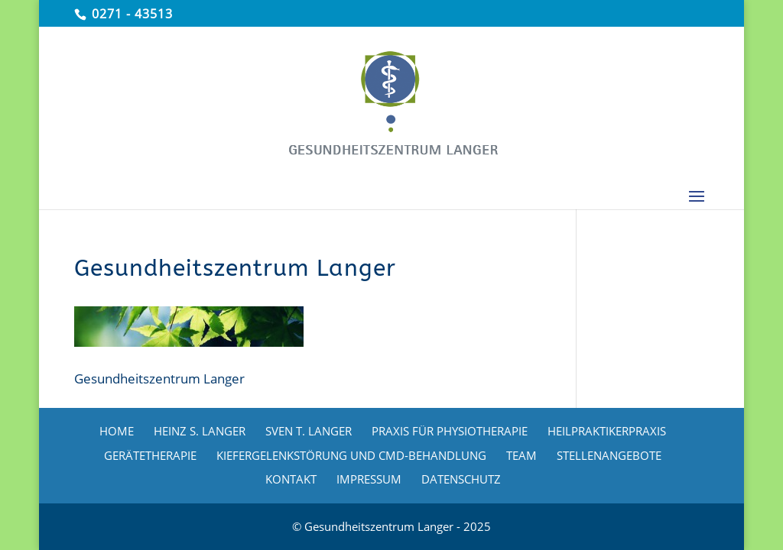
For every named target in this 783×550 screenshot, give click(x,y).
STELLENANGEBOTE (609, 455)
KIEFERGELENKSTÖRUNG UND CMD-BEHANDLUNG (351, 455)
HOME (116, 430)
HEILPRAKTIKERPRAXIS (606, 430)
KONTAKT (291, 479)
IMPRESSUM (368, 479)
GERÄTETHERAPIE (150, 455)
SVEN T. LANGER (308, 430)
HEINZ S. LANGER (199, 430)
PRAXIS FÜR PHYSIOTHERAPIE (450, 430)
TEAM (521, 455)
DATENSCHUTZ (461, 479)
